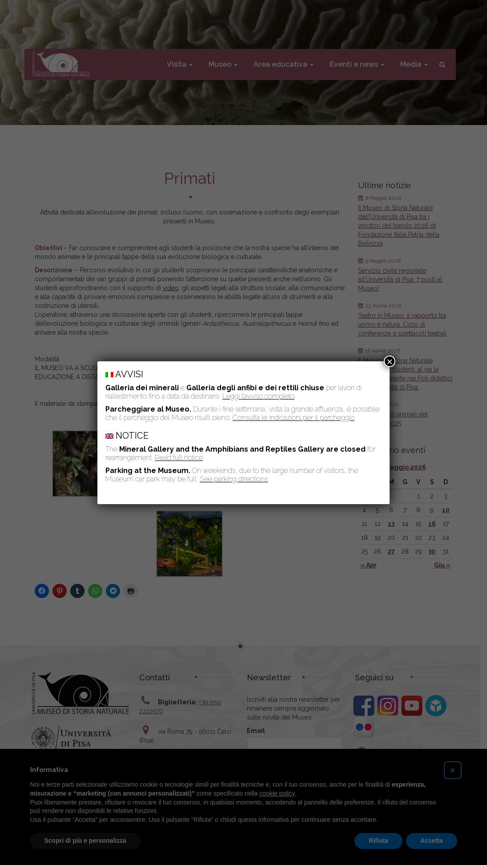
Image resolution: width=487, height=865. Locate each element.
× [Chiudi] (389, 361)
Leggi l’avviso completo (258, 396)
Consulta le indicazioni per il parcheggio (293, 417)
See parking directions (234, 479)
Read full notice (179, 457)
